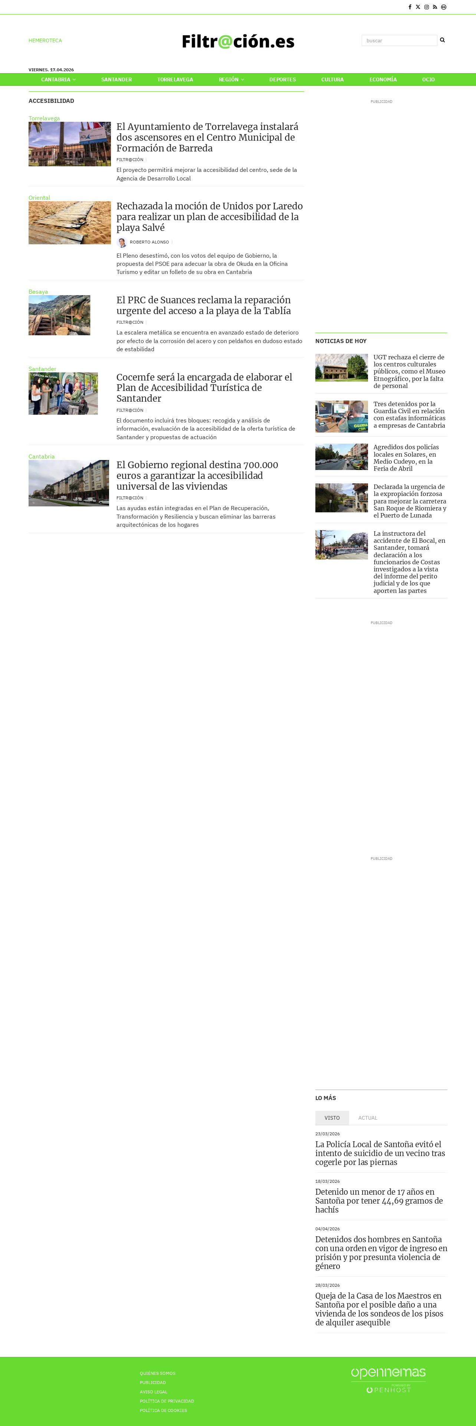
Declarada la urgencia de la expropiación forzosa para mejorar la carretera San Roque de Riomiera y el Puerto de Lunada (410, 501)
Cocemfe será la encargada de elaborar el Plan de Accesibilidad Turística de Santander (204, 388)
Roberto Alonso (150, 242)
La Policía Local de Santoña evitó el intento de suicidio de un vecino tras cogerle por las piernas (380, 1153)
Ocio (428, 79)
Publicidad (153, 1382)
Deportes (282, 79)
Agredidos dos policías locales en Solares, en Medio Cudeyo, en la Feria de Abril (406, 457)
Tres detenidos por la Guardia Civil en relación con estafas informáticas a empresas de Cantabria (410, 414)
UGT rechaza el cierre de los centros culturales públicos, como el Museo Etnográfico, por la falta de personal (410, 371)
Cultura (332, 79)
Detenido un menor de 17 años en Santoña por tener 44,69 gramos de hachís (379, 1200)
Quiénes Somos (157, 1373)
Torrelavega (175, 79)
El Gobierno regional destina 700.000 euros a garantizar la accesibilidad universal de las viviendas (197, 475)
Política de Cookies (163, 1410)
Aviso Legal (153, 1391)
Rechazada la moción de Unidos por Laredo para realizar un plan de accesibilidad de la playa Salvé (209, 217)
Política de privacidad (167, 1401)
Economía (383, 79)
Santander (116, 79)
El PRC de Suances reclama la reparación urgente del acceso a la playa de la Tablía (203, 305)
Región (231, 79)
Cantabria (58, 79)
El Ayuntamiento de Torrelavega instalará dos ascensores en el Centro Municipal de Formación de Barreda (207, 137)
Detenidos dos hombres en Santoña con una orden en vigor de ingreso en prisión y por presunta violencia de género (381, 1253)
